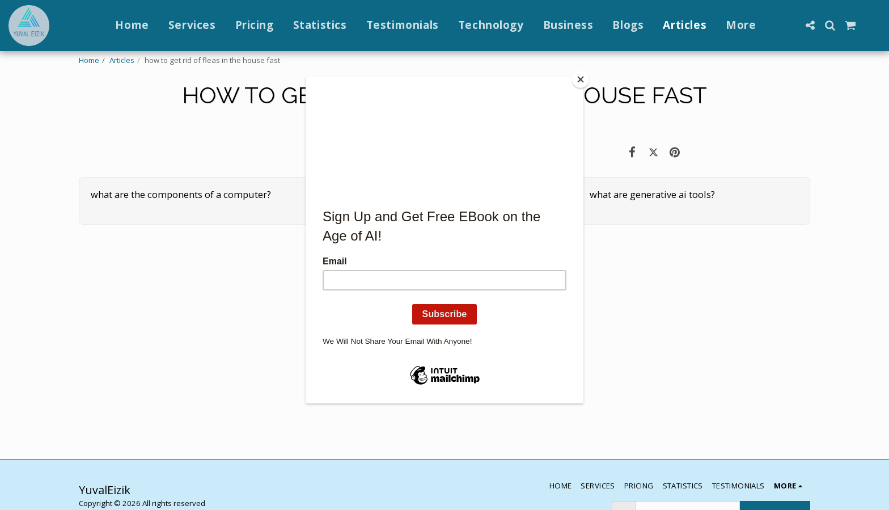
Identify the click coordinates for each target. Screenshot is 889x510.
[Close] (580, 79)
